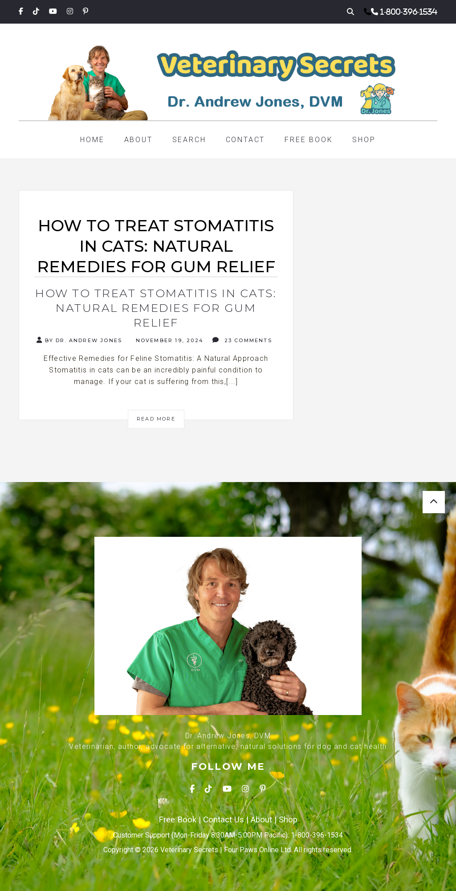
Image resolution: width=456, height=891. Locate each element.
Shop (363, 139)
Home (92, 139)
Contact (245, 139)
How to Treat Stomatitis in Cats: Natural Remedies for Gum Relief (156, 307)
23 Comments (242, 340)
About (138, 139)
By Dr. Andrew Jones (79, 340)
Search (189, 139)
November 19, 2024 (168, 340)
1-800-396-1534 (408, 11)
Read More (156, 419)
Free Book (309, 139)
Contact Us (223, 820)
